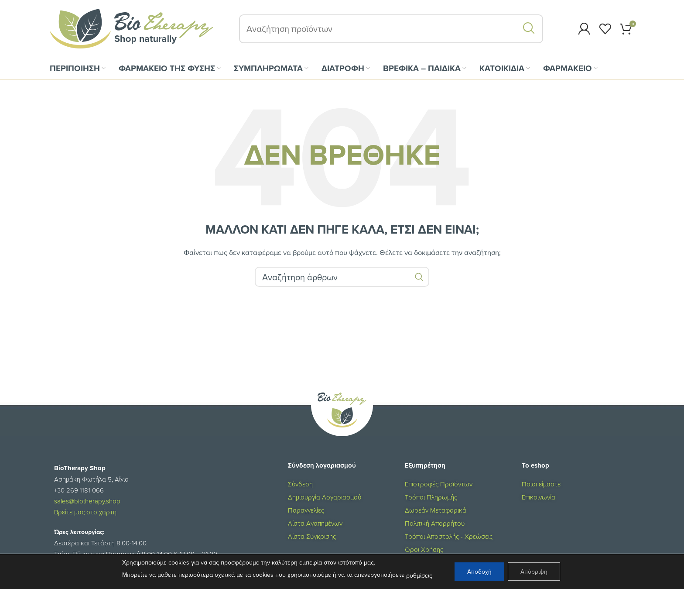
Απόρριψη (534, 571)
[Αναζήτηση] (391, 30)
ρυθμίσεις (418, 575)
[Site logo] (131, 29)
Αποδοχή (479, 571)
